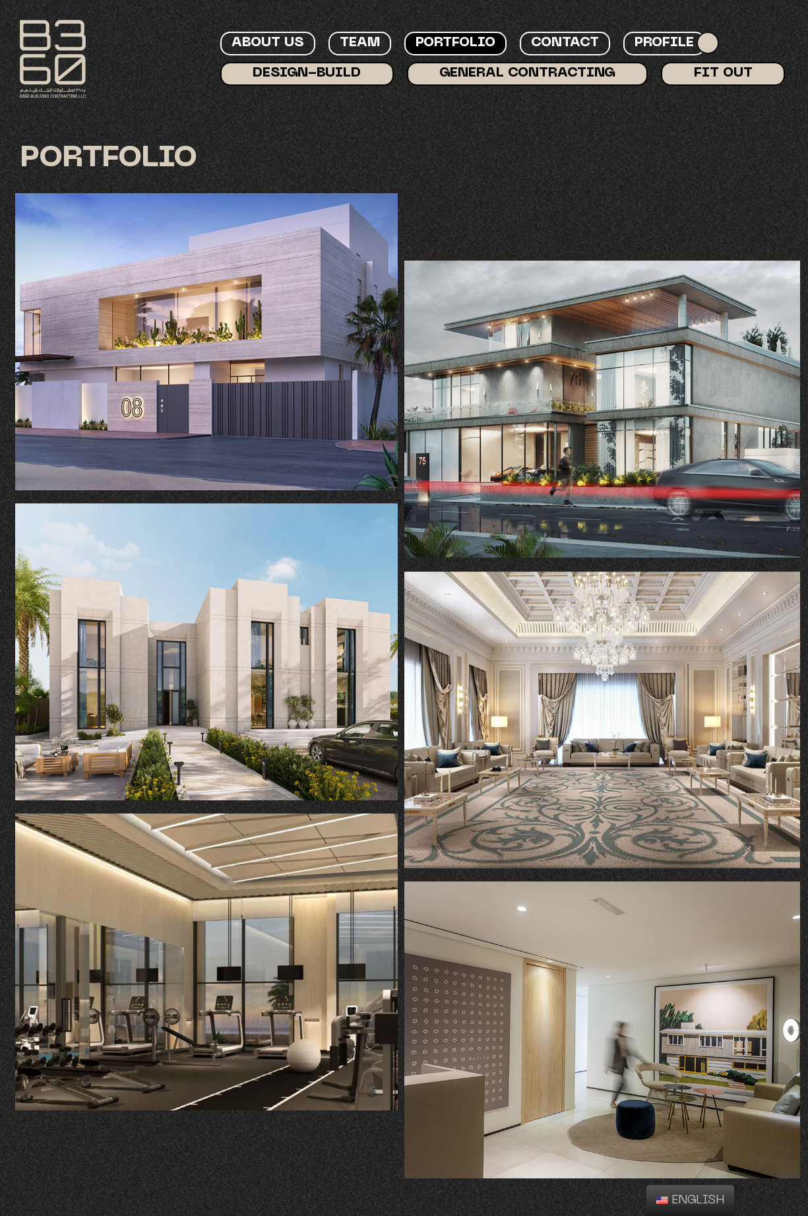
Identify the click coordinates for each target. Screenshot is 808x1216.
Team (360, 42)
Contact (565, 42)
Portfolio (455, 42)
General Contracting (527, 73)
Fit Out (723, 73)
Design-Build (307, 73)
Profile (664, 42)
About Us (268, 42)
